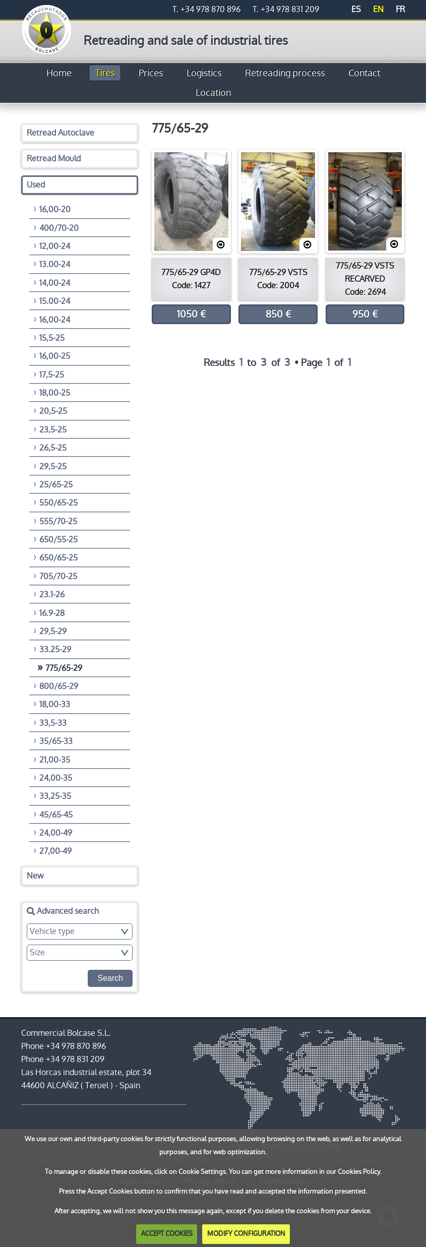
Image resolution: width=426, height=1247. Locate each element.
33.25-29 (55, 649)
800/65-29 (58, 686)
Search (110, 978)
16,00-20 (55, 209)
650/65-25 (58, 558)
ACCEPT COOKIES (167, 1233)
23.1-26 (52, 594)
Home (59, 73)
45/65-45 (56, 815)
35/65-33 (56, 741)
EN (378, 9)
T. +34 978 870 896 (206, 9)
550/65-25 (58, 503)
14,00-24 (54, 283)
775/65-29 (63, 668)
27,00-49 (55, 851)
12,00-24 (54, 246)
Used (36, 185)
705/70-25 (58, 576)
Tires (105, 73)
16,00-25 (54, 356)
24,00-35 (55, 778)
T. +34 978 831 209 (286, 9)
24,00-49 (55, 833)
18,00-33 (54, 704)
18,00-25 (54, 393)
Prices (151, 73)
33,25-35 (55, 796)
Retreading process (285, 73)
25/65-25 (56, 484)
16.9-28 (52, 613)
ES (356, 9)
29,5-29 (53, 631)
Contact (364, 73)
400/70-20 (59, 228)
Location (213, 93)
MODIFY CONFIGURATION (246, 1233)
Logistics (204, 73)
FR (400, 9)
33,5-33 (53, 723)
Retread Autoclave (60, 133)
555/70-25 (58, 521)
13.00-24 (54, 264)
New (35, 876)
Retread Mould (54, 158)
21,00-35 (54, 760)
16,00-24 (54, 320)
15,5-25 (52, 338)
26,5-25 (53, 448)
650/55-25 (58, 539)
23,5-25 (53, 429)
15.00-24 (54, 301)
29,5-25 (53, 466)
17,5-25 (51, 375)
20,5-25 (53, 411)
